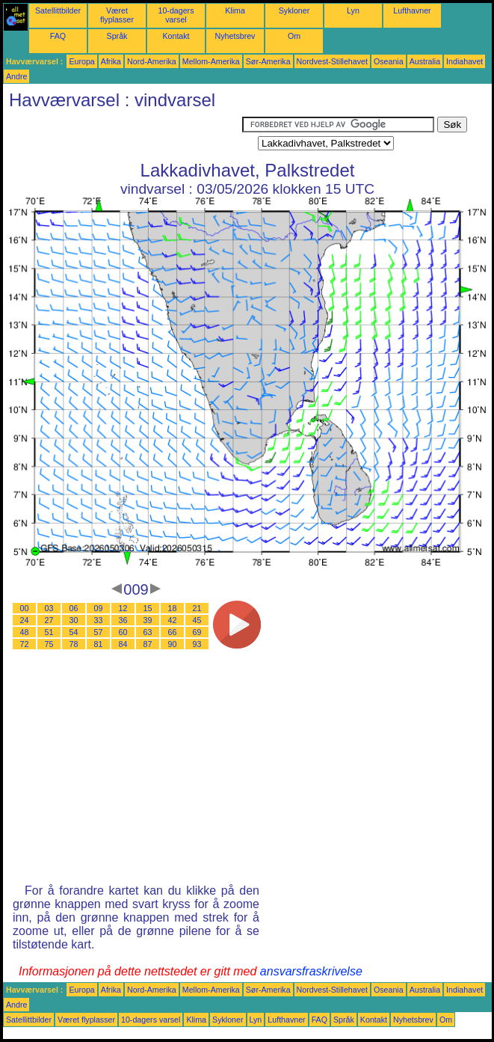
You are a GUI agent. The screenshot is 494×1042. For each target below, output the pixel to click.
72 (24, 644)
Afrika (111, 61)
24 (24, 620)
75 (49, 644)
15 (147, 608)
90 (172, 644)
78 (74, 644)
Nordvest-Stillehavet (332, 61)
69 (197, 632)
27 (49, 620)
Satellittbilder (58, 10)
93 (197, 644)
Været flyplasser (117, 15)
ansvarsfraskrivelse (311, 971)
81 (98, 644)
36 (123, 620)
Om (294, 35)
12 (123, 608)
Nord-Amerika (151, 61)
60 (123, 632)
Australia (425, 61)
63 (147, 632)
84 (123, 644)
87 (147, 644)
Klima (235, 10)
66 (172, 632)
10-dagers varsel (176, 15)
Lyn (353, 10)
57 (98, 632)
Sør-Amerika (268, 61)
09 (98, 608)
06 (74, 608)
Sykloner (294, 10)
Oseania (389, 61)
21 (197, 608)
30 (74, 620)
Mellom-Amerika (211, 61)
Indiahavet (464, 61)
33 (98, 620)
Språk (117, 35)
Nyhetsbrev (235, 35)
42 (172, 620)
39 (147, 620)
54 (74, 632)
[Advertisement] (122, 135)
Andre (16, 76)
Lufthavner (411, 10)
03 (49, 608)
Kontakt (175, 35)
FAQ (58, 35)
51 (49, 632)
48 (24, 632)
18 (172, 608)
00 (24, 608)
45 (197, 620)
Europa (81, 61)
